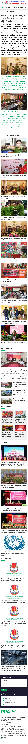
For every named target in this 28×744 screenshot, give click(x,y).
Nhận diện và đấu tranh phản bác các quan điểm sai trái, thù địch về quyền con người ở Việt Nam (14, 553)
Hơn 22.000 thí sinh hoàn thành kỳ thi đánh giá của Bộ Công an (19, 384)
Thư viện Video (6, 348)
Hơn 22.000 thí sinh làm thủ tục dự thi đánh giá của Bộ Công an (19, 392)
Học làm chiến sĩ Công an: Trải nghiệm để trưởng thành (20, 400)
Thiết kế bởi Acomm (6, 739)
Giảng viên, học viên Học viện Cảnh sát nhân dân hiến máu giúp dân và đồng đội (20, 422)
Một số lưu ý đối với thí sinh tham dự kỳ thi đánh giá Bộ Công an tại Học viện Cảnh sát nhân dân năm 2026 (14, 623)
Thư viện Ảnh (9, 12)
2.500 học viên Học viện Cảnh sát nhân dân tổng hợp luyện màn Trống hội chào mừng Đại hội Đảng (7, 422)
